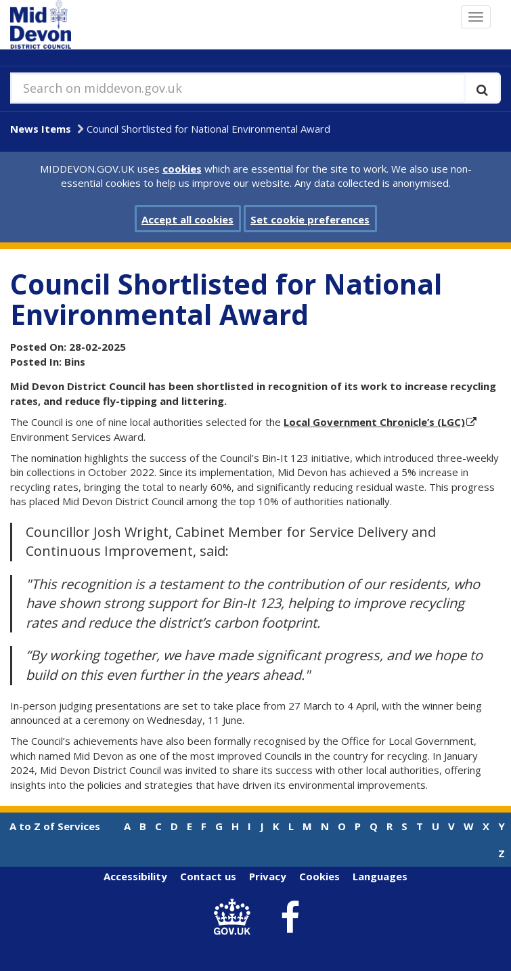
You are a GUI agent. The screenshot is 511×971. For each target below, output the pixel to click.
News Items (40, 128)
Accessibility (135, 876)
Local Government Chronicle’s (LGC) (374, 422)
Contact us (208, 876)
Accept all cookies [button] (187, 219)
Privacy (267, 876)
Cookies (319, 876)
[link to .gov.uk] (235, 917)
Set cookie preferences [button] (310, 219)
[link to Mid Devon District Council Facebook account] (290, 917)
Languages (380, 876)
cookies (182, 168)
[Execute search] (482, 88)
